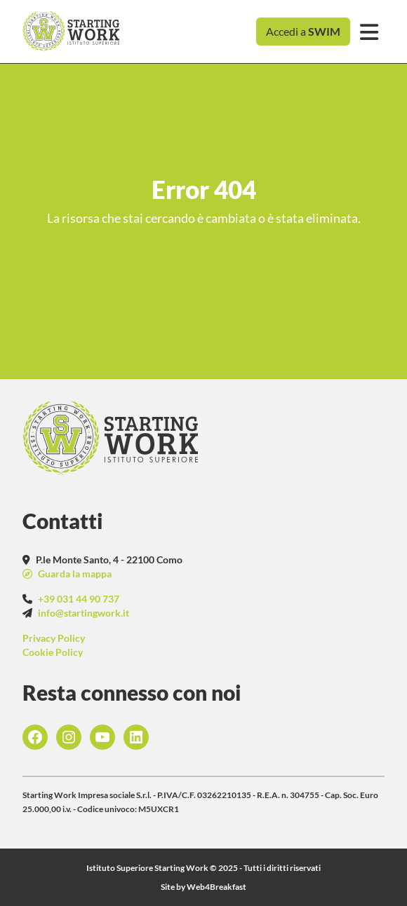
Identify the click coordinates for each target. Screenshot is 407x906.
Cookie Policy (52, 652)
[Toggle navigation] (369, 32)
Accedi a (303, 31)
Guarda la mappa (74, 573)
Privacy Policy (53, 638)
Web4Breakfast (216, 886)
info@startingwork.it (83, 613)
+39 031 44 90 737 (78, 599)
